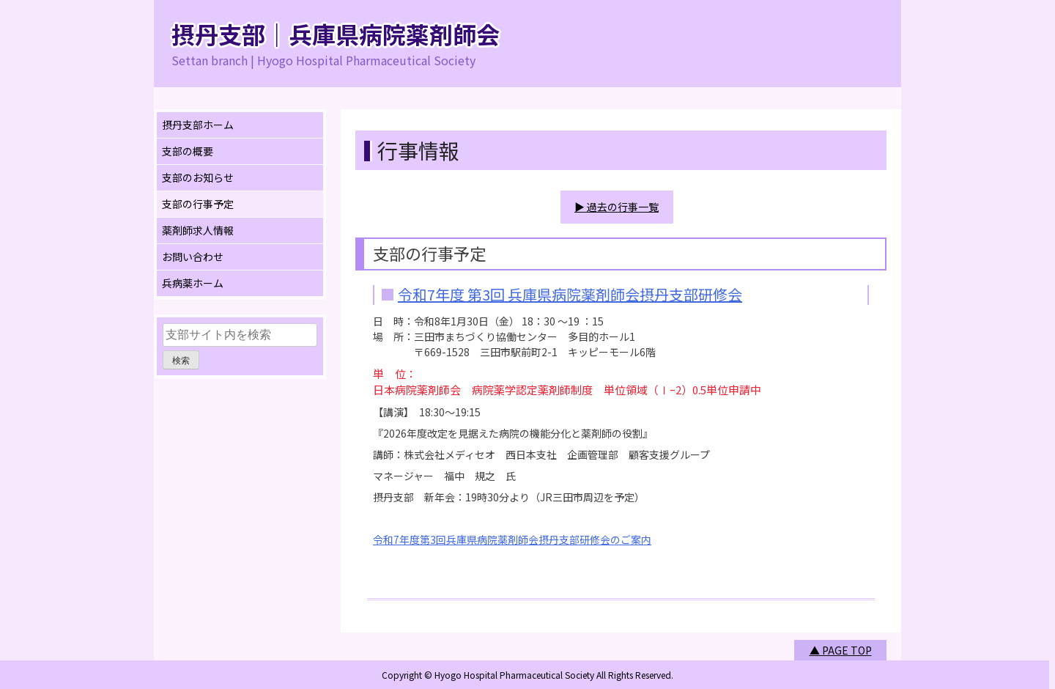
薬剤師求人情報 (198, 230)
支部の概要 (187, 151)
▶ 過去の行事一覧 (616, 206)
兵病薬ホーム (192, 283)
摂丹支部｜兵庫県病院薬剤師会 (335, 34)
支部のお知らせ (198, 177)
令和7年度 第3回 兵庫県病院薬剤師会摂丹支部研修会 (570, 293)
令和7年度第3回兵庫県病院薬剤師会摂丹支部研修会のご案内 (512, 538)
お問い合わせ (192, 256)
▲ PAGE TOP (841, 649)
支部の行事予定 (198, 203)
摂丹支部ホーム (198, 124)
